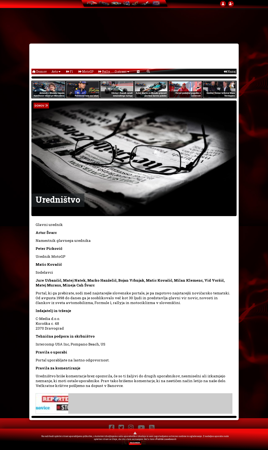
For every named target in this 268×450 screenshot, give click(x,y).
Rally (104, 71)
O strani (122, 71)
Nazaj (230, 71)
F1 (69, 71)
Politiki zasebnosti (166, 439)
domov (39, 105)
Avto (56, 71)
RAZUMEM (135, 442)
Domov (39, 71)
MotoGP (86, 71)
